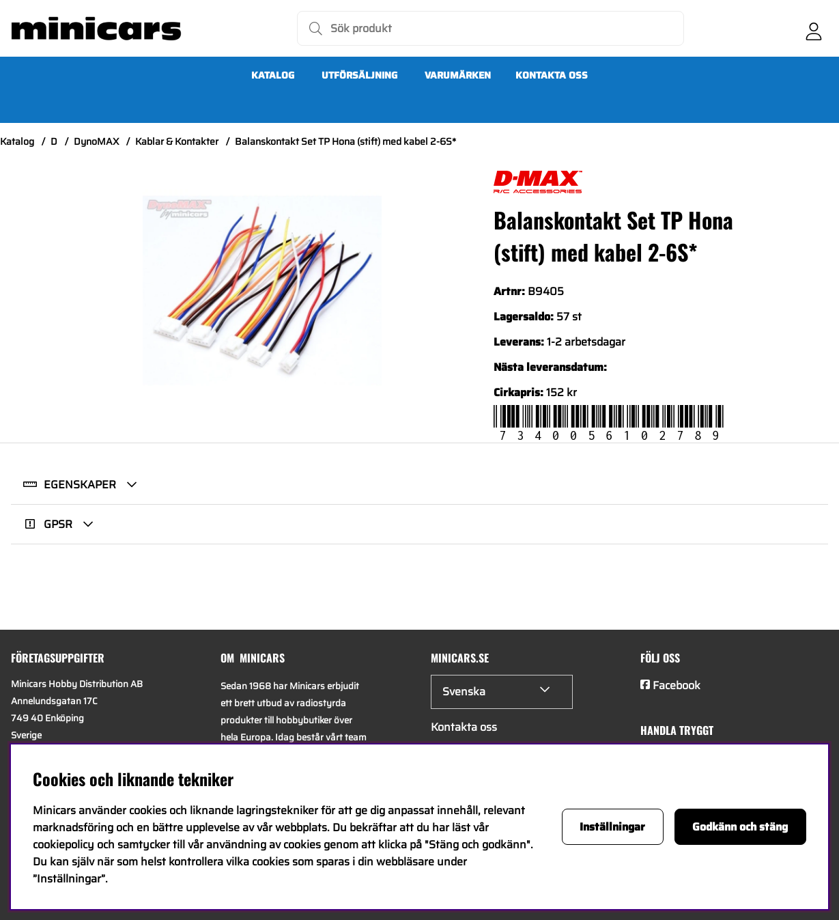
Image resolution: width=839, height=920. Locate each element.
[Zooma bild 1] (262, 290)
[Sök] (490, 28)
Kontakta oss (551, 75)
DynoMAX (96, 141)
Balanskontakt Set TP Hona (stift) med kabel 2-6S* (345, 141)
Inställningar (612, 826)
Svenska (463, 691)
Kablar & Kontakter (176, 141)
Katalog (272, 75)
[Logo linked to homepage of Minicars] (96, 28)
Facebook (676, 685)
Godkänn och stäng (740, 826)
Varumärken (458, 75)
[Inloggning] (813, 28)
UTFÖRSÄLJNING (359, 75)
